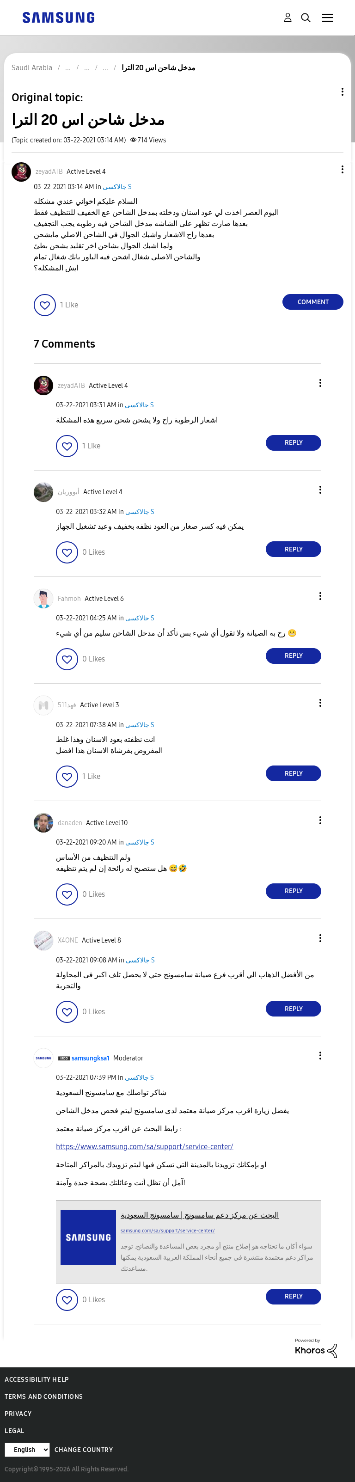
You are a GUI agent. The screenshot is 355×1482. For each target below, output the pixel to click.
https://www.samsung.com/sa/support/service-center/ (144, 1146)
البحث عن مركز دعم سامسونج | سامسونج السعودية (200, 1215)
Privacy (18, 1414)
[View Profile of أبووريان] (69, 492)
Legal (14, 1431)
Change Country (84, 1450)
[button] (327, 169)
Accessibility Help (37, 1380)
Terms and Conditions (44, 1397)
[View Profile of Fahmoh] (69, 599)
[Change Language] (27, 1450)
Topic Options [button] (326, 92)
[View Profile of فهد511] (67, 705)
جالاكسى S (117, 187)
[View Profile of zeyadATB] (49, 172)
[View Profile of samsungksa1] (91, 1058)
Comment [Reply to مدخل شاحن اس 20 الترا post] (313, 302)
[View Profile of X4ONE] (68, 940)
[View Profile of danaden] (70, 823)
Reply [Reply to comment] (294, 443)
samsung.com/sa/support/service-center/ (168, 1231)
